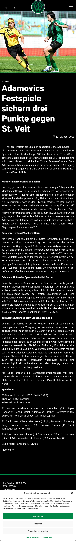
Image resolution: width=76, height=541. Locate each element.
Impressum (47, 537)
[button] (72, 493)
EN (5, 8)
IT (9, 8)
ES (14, 8)
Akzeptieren (38, 516)
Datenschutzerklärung (34, 537)
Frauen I (5, 81)
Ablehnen (38, 524)
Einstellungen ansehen (38, 531)
